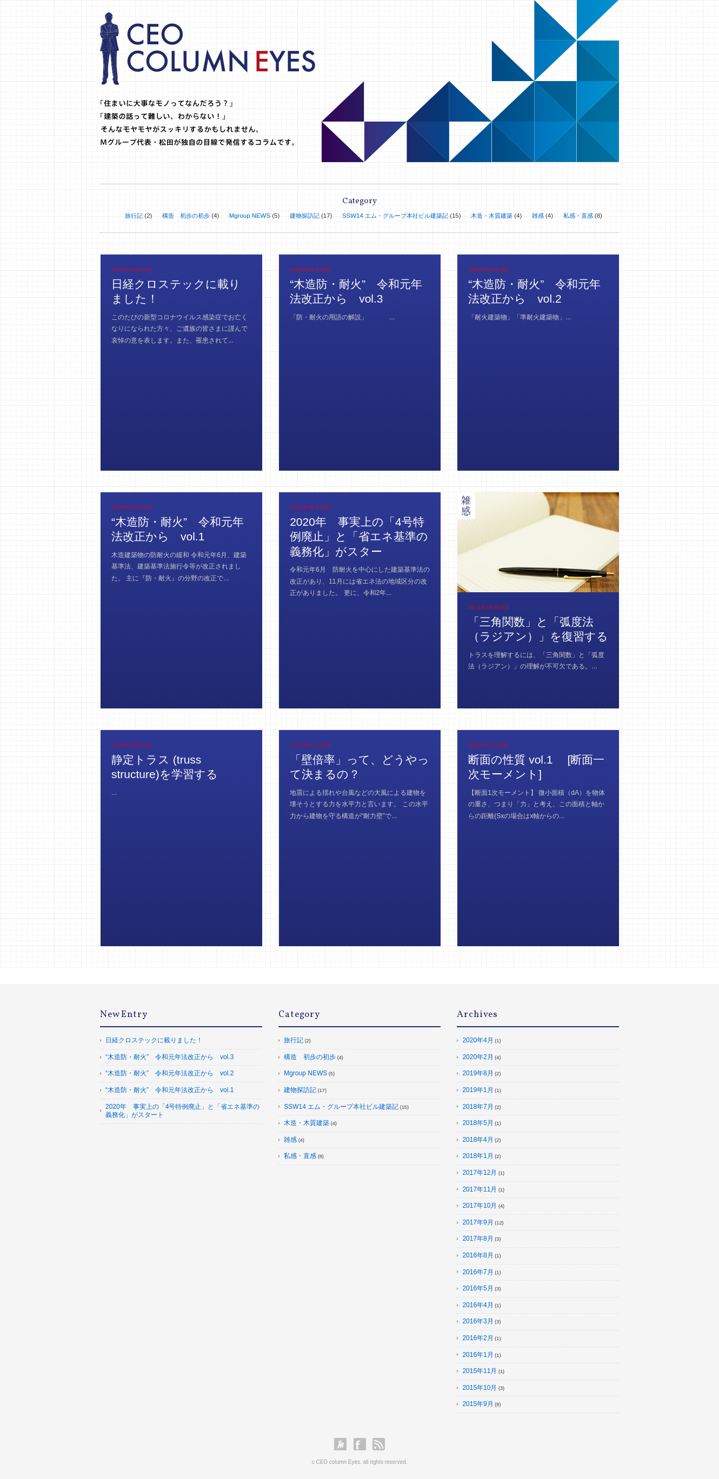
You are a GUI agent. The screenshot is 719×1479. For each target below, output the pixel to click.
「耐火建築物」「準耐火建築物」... (519, 317)
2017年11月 (479, 1189)
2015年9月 (477, 1404)
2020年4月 (477, 1040)
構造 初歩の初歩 (186, 215)
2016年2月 (477, 1338)
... (114, 793)
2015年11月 (479, 1371)
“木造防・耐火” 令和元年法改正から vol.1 (169, 1090)
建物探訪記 (304, 215)
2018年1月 (477, 1156)
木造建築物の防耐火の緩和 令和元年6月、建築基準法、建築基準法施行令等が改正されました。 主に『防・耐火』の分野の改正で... (179, 566)
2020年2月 (477, 1057)
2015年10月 (479, 1387)
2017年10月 (479, 1205)
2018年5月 (477, 1123)
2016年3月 (477, 1321)
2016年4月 (477, 1305)
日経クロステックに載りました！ (154, 1040)
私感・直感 (578, 215)
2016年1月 (477, 1354)
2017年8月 (477, 1238)
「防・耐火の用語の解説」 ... (342, 317)
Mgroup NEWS (249, 215)
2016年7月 (477, 1272)
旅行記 (134, 215)
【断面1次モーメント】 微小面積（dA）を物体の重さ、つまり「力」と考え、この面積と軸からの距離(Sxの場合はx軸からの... (536, 804)
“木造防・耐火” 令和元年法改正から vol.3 (169, 1057)
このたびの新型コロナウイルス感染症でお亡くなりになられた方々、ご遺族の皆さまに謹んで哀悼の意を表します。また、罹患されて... (179, 328)
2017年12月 (479, 1172)
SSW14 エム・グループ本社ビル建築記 (395, 215)
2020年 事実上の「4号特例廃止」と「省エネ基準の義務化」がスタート (182, 1111)
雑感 (538, 215)
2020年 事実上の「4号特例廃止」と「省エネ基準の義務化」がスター (359, 537)
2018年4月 (477, 1139)
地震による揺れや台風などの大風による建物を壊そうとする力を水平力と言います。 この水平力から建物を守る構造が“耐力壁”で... (359, 804)
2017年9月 (477, 1222)
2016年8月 (477, 1255)
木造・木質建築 (491, 215)
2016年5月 (477, 1288)
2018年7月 (477, 1106)
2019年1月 (477, 1090)
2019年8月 (477, 1073)
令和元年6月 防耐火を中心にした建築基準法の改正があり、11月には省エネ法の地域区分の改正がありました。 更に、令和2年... (360, 581)
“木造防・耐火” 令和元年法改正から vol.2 (169, 1073)
